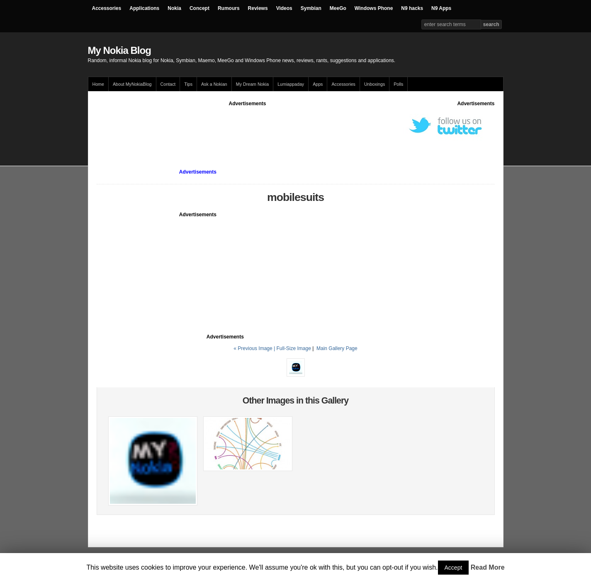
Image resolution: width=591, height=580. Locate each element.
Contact (168, 84)
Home (98, 84)
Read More (488, 567)
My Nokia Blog (119, 50)
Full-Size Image (293, 348)
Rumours (229, 8)
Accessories (107, 8)
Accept (453, 567)
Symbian (311, 8)
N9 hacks (412, 8)
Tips (188, 84)
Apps (318, 84)
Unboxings (374, 84)
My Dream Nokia (252, 84)
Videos (284, 8)
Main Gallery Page (337, 348)
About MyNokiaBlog (132, 84)
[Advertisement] (248, 126)
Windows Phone (374, 8)
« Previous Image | (254, 348)
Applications (144, 8)
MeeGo (338, 8)
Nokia (174, 8)
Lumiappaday (290, 84)
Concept (199, 8)
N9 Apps (441, 8)
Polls (398, 84)
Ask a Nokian (214, 84)
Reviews (258, 8)
